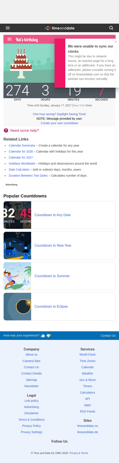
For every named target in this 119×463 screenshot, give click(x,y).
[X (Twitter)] (52, 449)
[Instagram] (67, 449)
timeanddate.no (87, 426)
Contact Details (31, 373)
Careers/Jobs (31, 361)
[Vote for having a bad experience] (48, 335)
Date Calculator (19, 169)
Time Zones (87, 361)
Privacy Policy (31, 426)
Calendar (87, 367)
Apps (87, 405)
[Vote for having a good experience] (43, 335)
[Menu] (7, 28)
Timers (87, 386)
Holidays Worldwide (22, 163)
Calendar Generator (22, 145)
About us (31, 354)
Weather (87, 373)
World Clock (87, 354)
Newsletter (31, 386)
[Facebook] (44, 449)
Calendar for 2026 (21, 151)
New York (79, 105)
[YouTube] (74, 449)
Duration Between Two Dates (28, 175)
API (87, 398)
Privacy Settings (31, 432)
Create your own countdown (59, 123)
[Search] (111, 28)
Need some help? (24, 130)
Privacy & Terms (78, 453)
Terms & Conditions (31, 419)
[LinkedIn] (59, 449)
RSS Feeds (87, 411)
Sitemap (31, 380)
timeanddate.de (87, 432)
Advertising (31, 407)
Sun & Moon (87, 380)
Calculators (87, 392)
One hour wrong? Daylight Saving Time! (59, 114)
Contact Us (108, 335)
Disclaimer (31, 413)
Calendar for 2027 (21, 157)
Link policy (31, 400)
